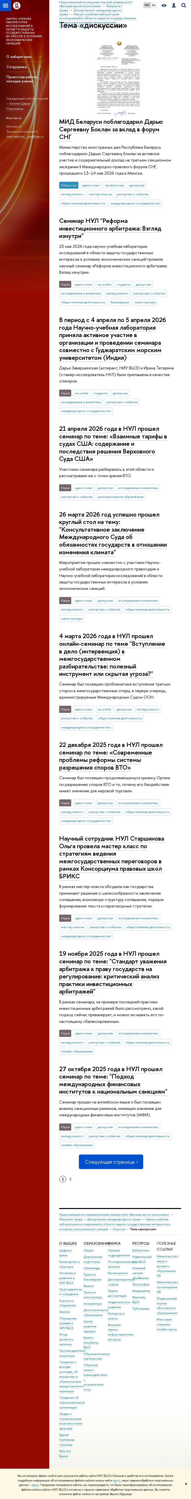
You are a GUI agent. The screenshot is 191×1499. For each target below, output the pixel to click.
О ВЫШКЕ (68, 1243)
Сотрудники (16, 66)
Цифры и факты (65, 1252)
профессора (114, 185)
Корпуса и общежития (67, 1303)
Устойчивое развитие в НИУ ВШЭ (67, 1278)
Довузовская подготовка (93, 1259)
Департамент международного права (114, 1219)
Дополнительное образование (96, 1312)
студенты (124, 284)
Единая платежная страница (66, 1440)
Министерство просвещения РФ (167, 1287)
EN (153, 5)
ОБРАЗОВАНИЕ (97, 1243)
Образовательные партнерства (97, 1356)
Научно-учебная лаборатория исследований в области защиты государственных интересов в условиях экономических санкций (114, 1224)
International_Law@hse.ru (25, 136)
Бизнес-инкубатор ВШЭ (91, 1343)
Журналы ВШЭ (138, 1299)
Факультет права (71, 1219)
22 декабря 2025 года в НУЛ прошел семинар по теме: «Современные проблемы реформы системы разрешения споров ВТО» (111, 756)
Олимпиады (92, 1268)
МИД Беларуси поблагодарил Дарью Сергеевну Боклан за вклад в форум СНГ (111, 129)
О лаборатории (19, 56)
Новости (119, 1229)
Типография (140, 1284)
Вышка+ (89, 1286)
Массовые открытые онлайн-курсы (167, 1324)
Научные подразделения (119, 1252)
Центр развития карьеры (90, 1326)
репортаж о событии (132, 194)
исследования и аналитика (81, 293)
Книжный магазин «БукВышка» (140, 1273)
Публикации (141, 1308)
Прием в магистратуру (93, 1294)
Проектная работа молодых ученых (21, 78)
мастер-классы (100, 194)
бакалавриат (120, 302)
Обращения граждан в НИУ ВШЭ (68, 1323)
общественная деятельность (83, 203)
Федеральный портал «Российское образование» (167, 1305)
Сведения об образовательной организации (72, 1402)
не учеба (104, 284)
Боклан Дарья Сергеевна (18, 106)
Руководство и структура (69, 1264)
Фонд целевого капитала (66, 1339)
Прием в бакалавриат (92, 1277)
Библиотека (140, 1250)
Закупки (64, 1312)
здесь (116, 1480)
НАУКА (114, 1243)
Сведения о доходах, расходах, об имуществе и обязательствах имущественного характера (71, 1376)
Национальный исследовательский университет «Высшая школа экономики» (114, 1214)
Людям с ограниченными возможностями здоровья (70, 1421)
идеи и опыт (91, 185)
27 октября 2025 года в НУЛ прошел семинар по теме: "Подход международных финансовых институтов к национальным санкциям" (113, 1080)
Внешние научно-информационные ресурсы (121, 1332)
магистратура (145, 302)
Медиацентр (141, 1291)
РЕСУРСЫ (140, 1243)
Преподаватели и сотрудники (70, 1291)
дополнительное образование (121, 496)
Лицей (88, 1250)
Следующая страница (111, 1161)
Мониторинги (118, 1273)
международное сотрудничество (135, 203)
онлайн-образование (77, 1051)
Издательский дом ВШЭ (142, 1259)
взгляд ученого (72, 194)
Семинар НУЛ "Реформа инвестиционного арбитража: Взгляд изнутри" (110, 228)
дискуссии (136, 185)
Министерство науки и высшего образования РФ (167, 1266)
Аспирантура (93, 1303)
